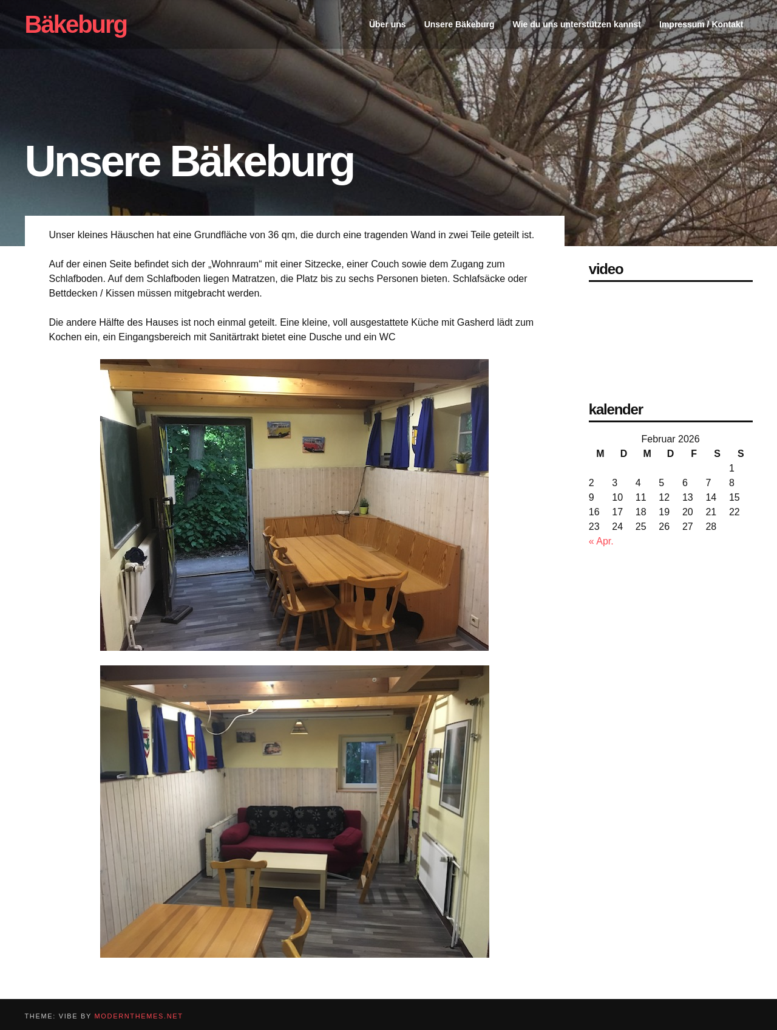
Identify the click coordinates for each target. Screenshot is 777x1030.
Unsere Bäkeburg (459, 24)
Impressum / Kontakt (701, 24)
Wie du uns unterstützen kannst (577, 24)
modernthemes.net (139, 1016)
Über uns (387, 24)
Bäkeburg (76, 24)
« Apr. (601, 541)
